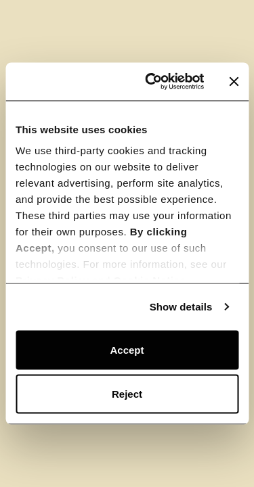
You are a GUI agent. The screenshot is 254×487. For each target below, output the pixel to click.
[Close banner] (233, 81)
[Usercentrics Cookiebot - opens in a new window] (151, 82)
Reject (127, 394)
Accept (127, 349)
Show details (181, 306)
